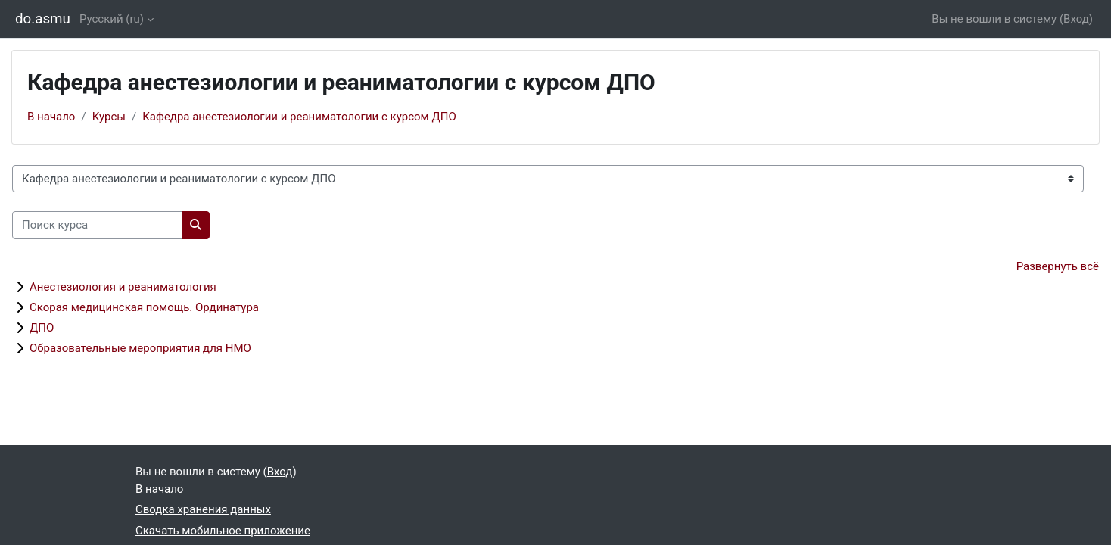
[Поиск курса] (97, 225)
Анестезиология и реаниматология (123, 287)
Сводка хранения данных (203, 509)
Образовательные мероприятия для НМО (140, 348)
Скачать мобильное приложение (222, 530)
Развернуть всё (1057, 266)
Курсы (109, 116)
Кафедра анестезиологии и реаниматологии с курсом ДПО (299, 116)
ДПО (42, 328)
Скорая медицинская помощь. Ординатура (144, 307)
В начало (51, 116)
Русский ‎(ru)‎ (111, 19)
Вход (1076, 19)
